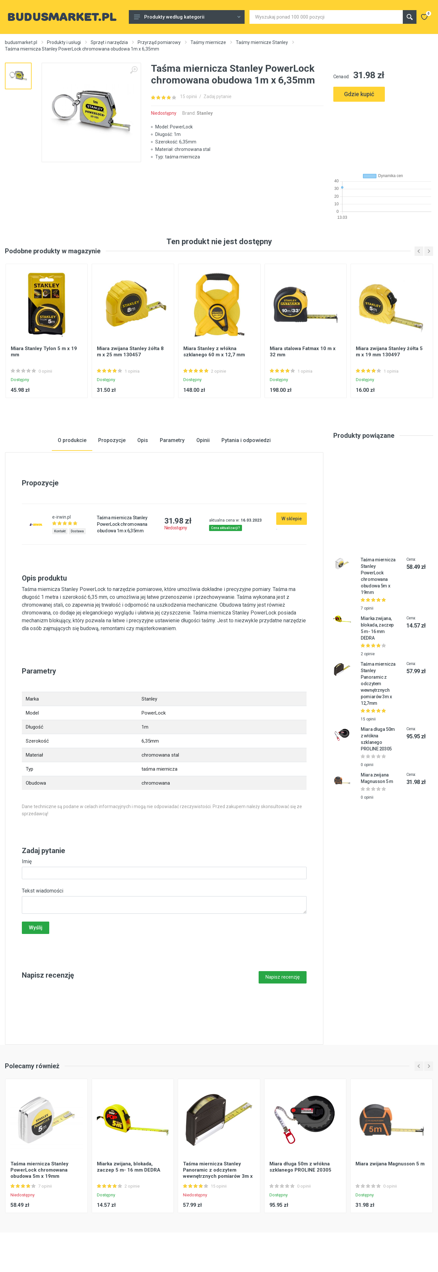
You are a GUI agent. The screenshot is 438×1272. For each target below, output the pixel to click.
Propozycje (112, 440)
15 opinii (188, 96)
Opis (142, 440)
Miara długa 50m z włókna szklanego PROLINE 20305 (300, 1167)
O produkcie (72, 440)
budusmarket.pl (21, 42)
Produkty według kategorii (187, 17)
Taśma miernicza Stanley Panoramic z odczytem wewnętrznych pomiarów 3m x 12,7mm (378, 683)
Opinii (203, 440)
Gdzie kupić (359, 94)
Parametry (172, 440)
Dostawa (77, 531)
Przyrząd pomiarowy (159, 42)
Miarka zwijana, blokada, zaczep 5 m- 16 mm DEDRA (128, 1167)
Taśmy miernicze (208, 42)
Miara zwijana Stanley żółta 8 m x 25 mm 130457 (130, 352)
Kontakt (60, 531)
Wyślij (35, 927)
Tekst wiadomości (42, 891)
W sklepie (291, 518)
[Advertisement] (383, 134)
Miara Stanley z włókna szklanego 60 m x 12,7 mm (214, 352)
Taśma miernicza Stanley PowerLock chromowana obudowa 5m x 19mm (39, 1170)
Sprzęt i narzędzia (109, 42)
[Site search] (326, 17)
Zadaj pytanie (218, 96)
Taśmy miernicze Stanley (262, 42)
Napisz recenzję (282, 977)
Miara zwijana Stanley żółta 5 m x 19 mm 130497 (389, 352)
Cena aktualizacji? (225, 528)
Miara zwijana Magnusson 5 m (390, 1164)
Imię (27, 861)
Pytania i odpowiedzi (246, 440)
